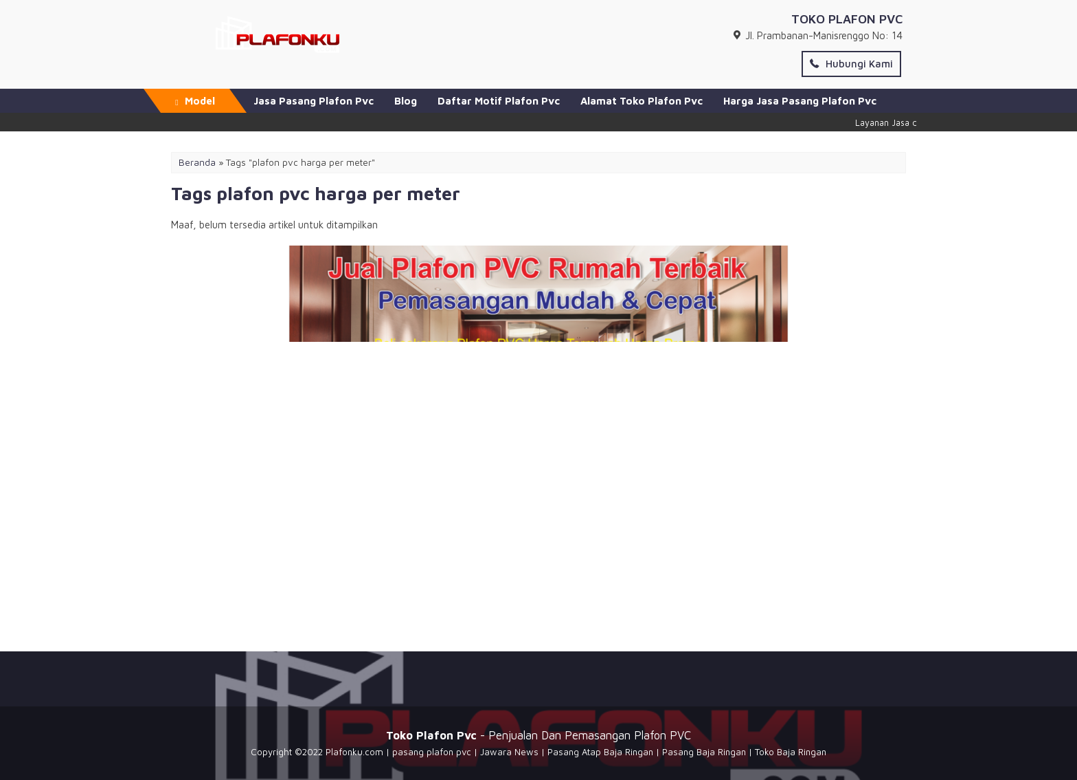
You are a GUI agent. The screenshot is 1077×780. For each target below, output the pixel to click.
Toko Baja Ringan (790, 751)
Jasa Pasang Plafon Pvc (313, 101)
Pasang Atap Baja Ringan (600, 751)
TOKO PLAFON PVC (847, 19)
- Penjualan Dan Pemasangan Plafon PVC (538, 734)
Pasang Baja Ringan (704, 751)
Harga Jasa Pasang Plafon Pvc (799, 101)
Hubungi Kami (851, 63)
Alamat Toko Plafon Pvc (641, 101)
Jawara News (509, 751)
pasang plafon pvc (431, 751)
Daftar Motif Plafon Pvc (499, 101)
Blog (405, 101)
